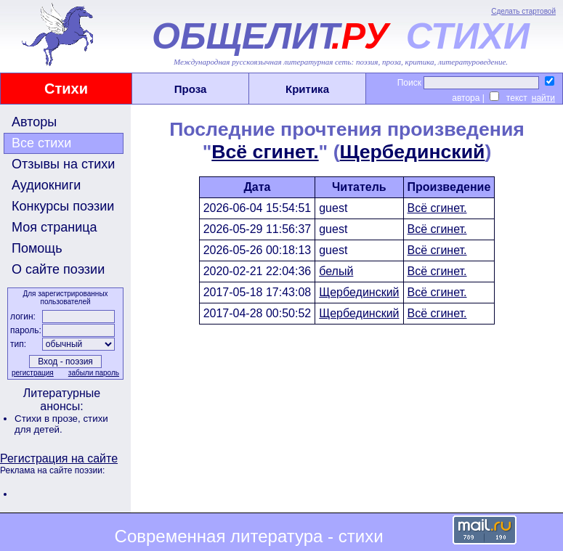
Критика (307, 89)
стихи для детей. (61, 424)
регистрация (33, 373)
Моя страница (54, 227)
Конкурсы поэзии (63, 206)
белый (336, 271)
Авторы (34, 122)
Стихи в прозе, (49, 418)
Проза (190, 89)
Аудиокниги (46, 185)
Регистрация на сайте (59, 458)
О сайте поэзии (58, 269)
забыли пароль (93, 373)
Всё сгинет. (264, 152)
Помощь (37, 248)
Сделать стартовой (523, 11)
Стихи (66, 89)
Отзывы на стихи (63, 164)
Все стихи (41, 143)
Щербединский (412, 152)
